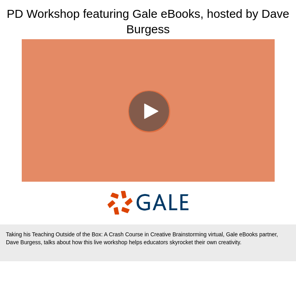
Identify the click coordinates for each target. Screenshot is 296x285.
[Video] (148, 110)
